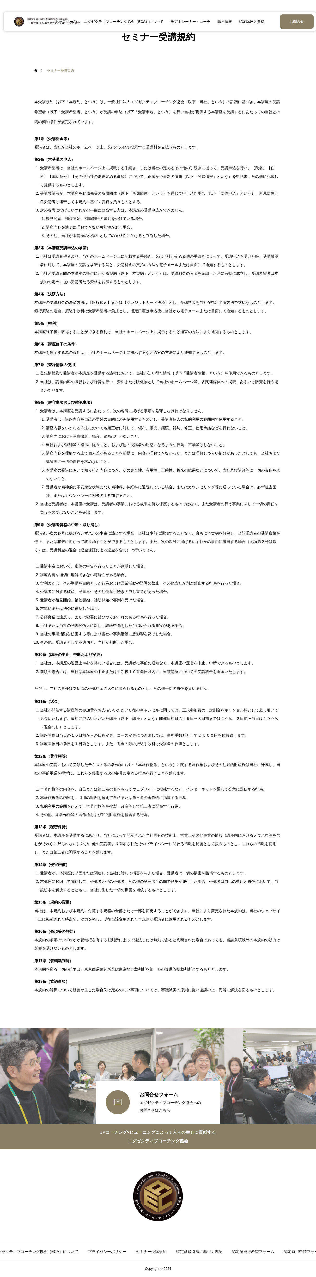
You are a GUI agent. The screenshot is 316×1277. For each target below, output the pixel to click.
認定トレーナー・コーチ (188, 21)
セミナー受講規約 (151, 1252)
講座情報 (223, 21)
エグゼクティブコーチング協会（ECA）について (122, 21)
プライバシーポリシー (107, 1252)
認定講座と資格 (249, 21)
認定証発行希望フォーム (253, 1252)
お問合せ (285, 21)
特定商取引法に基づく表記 (199, 1252)
